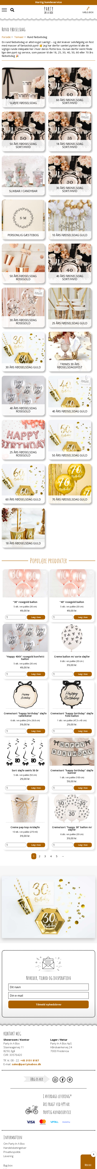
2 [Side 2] (39, 827)
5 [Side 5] (56, 827)
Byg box (7, 1136)
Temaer (19, 37)
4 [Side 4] (51, 827)
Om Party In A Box (14, 1114)
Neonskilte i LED (12, 1149)
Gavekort (8, 1145)
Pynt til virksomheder (15, 1153)
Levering (8, 1127)
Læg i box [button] (36, 611)
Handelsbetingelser (14, 1119)
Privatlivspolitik (11, 1123)
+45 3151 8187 (29, 1031)
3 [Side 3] (45, 827)
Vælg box (88, 12)
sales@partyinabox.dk (26, 1035)
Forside (6, 37)
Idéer (6, 1140)
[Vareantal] (15, 611)
